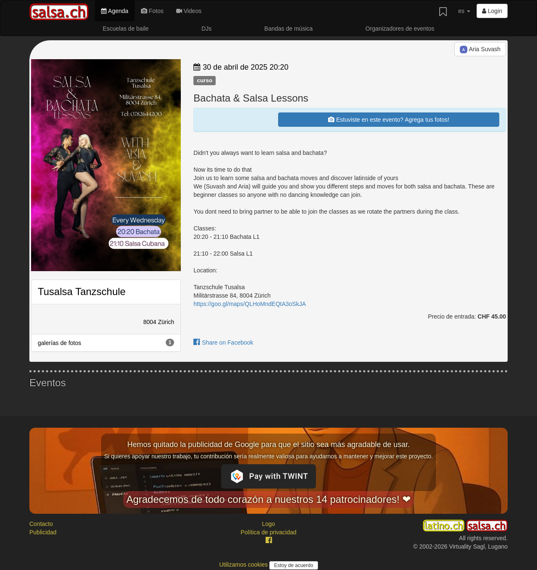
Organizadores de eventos (399, 28)
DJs (206, 28)
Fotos (152, 11)
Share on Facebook (223, 342)
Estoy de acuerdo (293, 565)
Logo (268, 523)
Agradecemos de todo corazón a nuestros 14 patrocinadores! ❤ (268, 499)
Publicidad (43, 532)
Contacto (41, 523)
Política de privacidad (268, 532)
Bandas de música (288, 28)
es (464, 11)
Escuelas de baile (126, 28)
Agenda (114, 11)
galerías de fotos (106, 342)
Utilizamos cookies (244, 564)
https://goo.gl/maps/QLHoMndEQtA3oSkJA (249, 304)
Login (492, 11)
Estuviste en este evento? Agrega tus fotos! (388, 119)
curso (204, 80)
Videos (188, 11)
